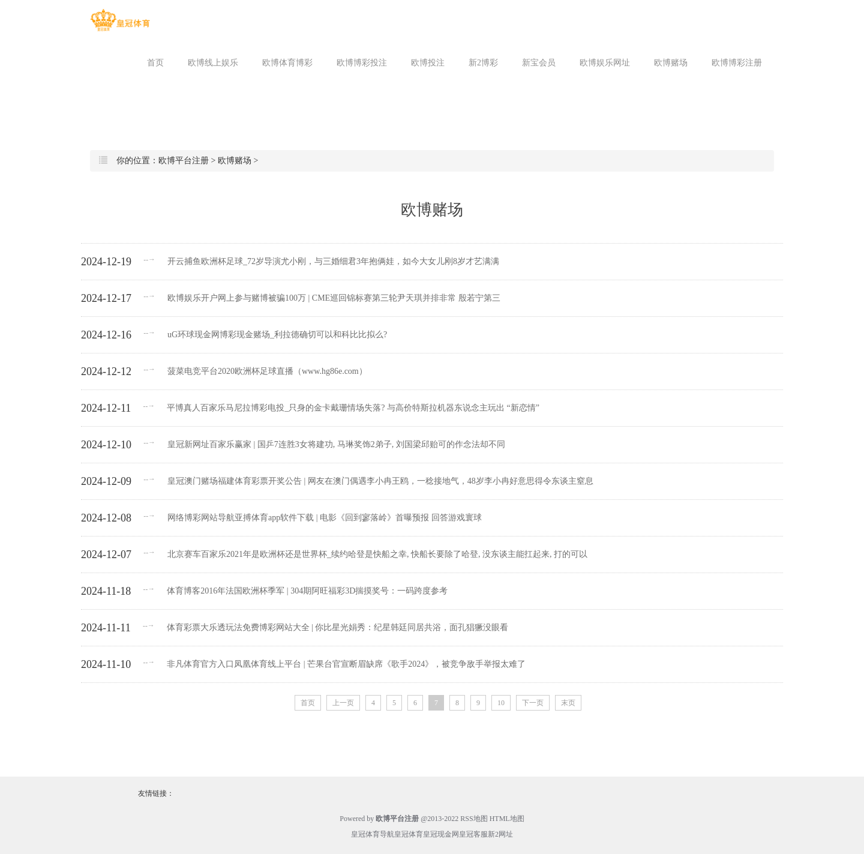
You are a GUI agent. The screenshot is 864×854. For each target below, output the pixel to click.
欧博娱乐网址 (605, 62)
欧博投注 (428, 62)
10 (501, 703)
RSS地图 (473, 818)
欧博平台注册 (183, 160)
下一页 (533, 703)
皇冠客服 (473, 834)
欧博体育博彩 (287, 62)
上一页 (343, 703)
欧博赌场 (671, 62)
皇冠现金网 (441, 834)
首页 (155, 62)
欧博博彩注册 (737, 62)
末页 (568, 703)
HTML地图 (507, 818)
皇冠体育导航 (372, 834)
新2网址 (500, 834)
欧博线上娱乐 (213, 62)
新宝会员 (539, 62)
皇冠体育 (408, 834)
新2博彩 (483, 62)
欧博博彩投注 (362, 62)
